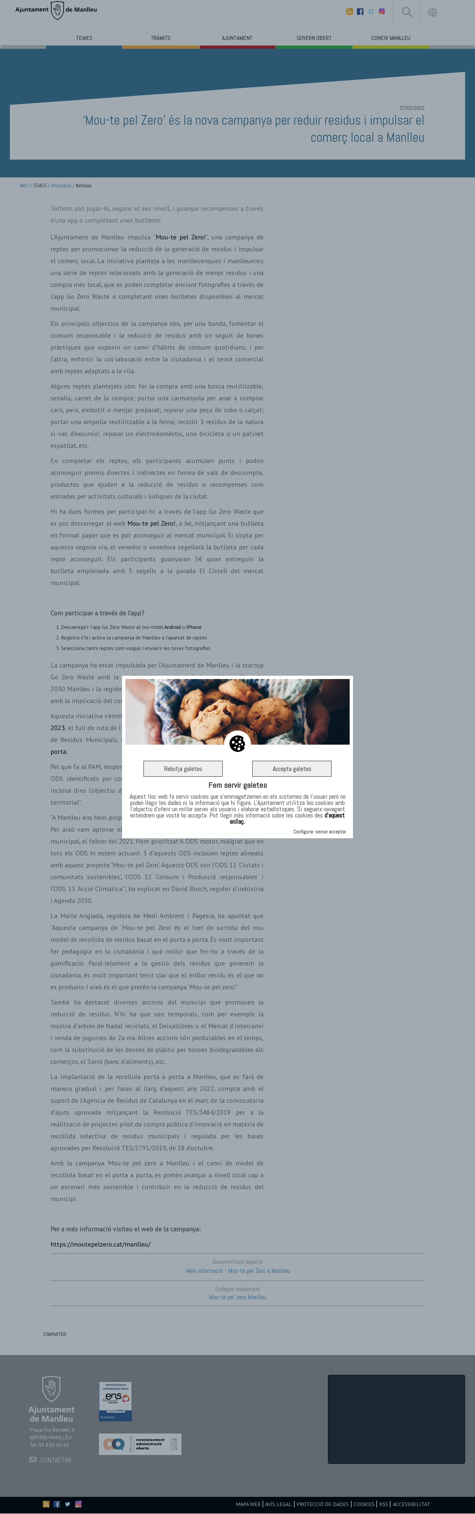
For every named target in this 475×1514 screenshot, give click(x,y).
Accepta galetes (292, 768)
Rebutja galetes (183, 768)
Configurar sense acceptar (320, 831)
